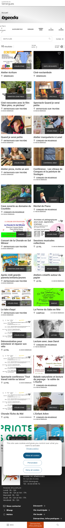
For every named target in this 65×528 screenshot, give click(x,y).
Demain (30, 29)
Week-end (41, 29)
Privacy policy (32, 449)
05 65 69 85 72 (33, 484)
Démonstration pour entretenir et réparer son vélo (14, 344)
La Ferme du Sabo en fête (46, 309)
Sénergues (8, 3)
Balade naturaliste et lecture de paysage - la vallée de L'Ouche (48, 379)
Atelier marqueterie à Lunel (47, 137)
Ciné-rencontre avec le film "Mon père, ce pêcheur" (15, 104)
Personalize (32, 463)
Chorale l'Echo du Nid (12, 413)
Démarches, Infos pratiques (35, 525)
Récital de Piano (42, 206)
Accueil (5, 13)
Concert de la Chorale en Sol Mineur (16, 241)
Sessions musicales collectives (43, 241)
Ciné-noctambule (42, 72)
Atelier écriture (9, 72)
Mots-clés (7, 39)
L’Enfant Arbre (41, 413)
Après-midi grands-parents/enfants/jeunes (13, 276)
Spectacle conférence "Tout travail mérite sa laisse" (15, 378)
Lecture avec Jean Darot (46, 341)
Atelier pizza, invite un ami (15, 169)
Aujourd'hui (17, 29)
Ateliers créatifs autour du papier (47, 276)
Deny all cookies (32, 470)
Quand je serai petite (12, 137)
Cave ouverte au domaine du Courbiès (16, 207)
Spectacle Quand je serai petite (46, 104)
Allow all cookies (32, 455)
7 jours (51, 29)
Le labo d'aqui (8, 309)
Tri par (34, 46)
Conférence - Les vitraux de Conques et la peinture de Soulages (47, 172)
